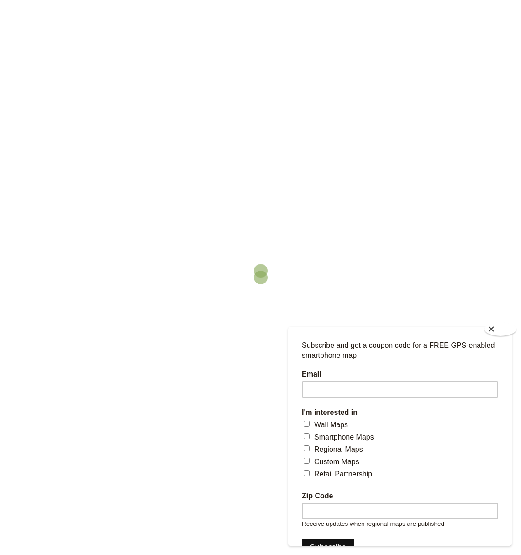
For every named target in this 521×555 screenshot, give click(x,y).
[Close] (500, 329)
